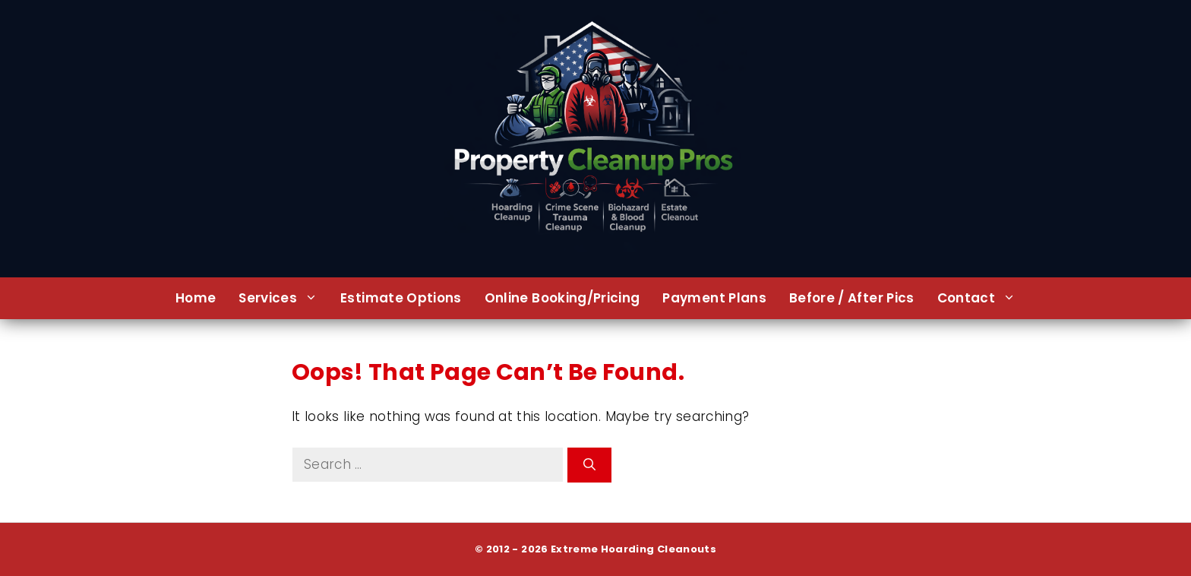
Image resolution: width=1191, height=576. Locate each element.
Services (284, 298)
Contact (982, 298)
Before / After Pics (852, 298)
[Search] (589, 465)
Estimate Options (401, 298)
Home (195, 298)
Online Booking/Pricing (562, 298)
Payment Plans (714, 298)
